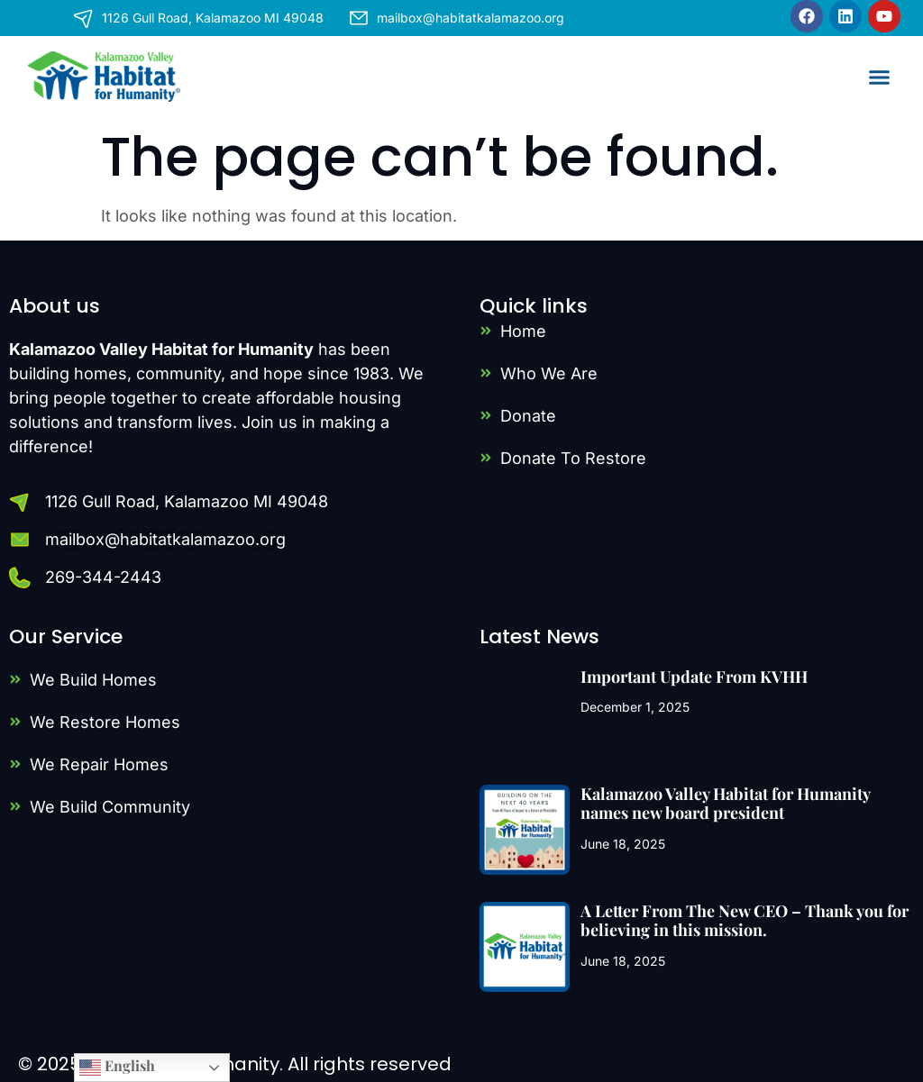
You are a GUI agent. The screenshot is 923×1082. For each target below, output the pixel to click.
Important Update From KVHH (694, 676)
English (117, 1067)
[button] (880, 76)
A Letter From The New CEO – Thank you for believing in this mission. (744, 920)
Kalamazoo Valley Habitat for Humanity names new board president (725, 803)
